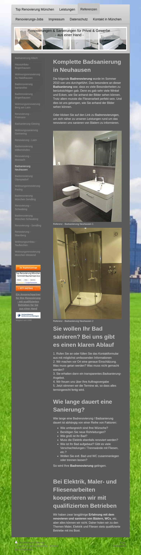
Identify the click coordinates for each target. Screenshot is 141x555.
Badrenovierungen (107, 114)
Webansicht (119, 545)
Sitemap (40, 542)
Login (123, 542)
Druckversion (24, 542)
